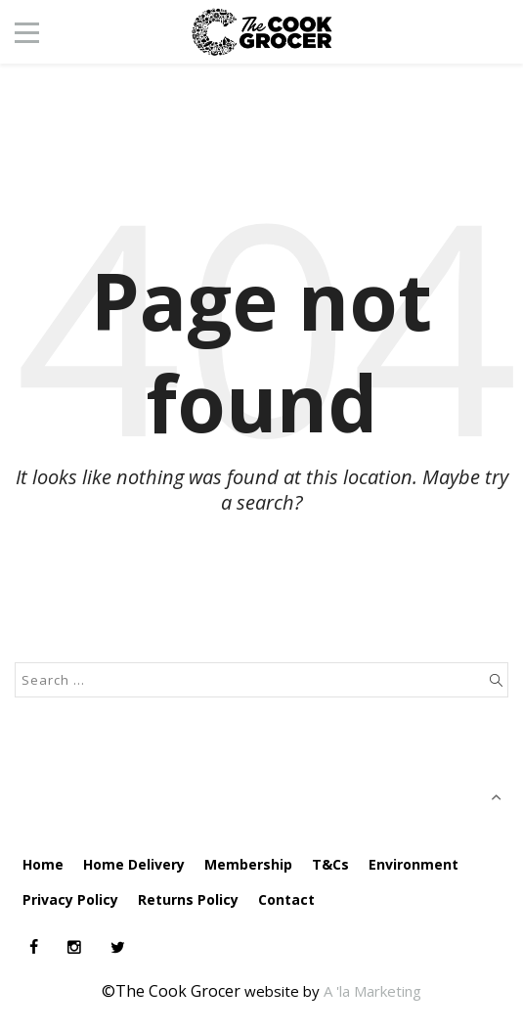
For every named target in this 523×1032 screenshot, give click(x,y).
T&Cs (330, 864)
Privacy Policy (70, 899)
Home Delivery (134, 864)
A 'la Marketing (372, 991)
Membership (248, 864)
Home (43, 864)
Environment (413, 864)
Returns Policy (188, 899)
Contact (286, 899)
